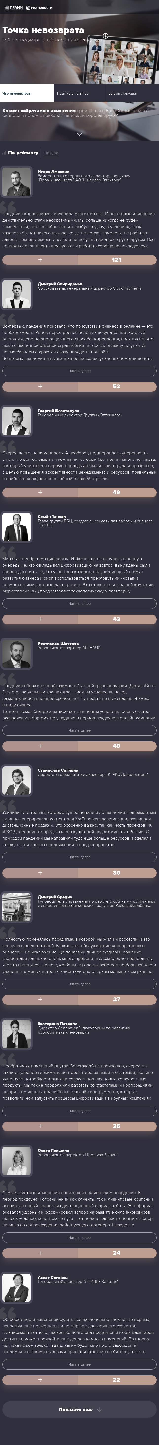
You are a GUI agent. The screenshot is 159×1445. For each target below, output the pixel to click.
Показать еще (76, 1409)
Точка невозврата (43, 30)
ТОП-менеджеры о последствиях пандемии (52, 39)
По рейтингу (23, 153)
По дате (51, 153)
